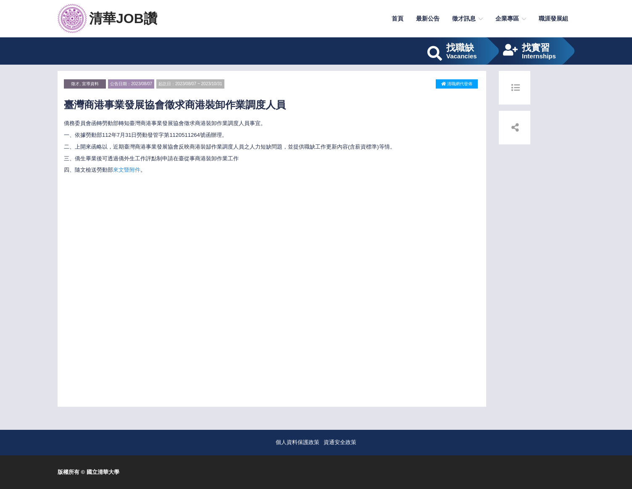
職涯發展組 (553, 18)
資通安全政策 (340, 442)
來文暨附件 (126, 170)
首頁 (397, 18)
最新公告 (428, 18)
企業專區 (507, 18)
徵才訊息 (464, 18)
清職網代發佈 (456, 83)
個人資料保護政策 (297, 442)
